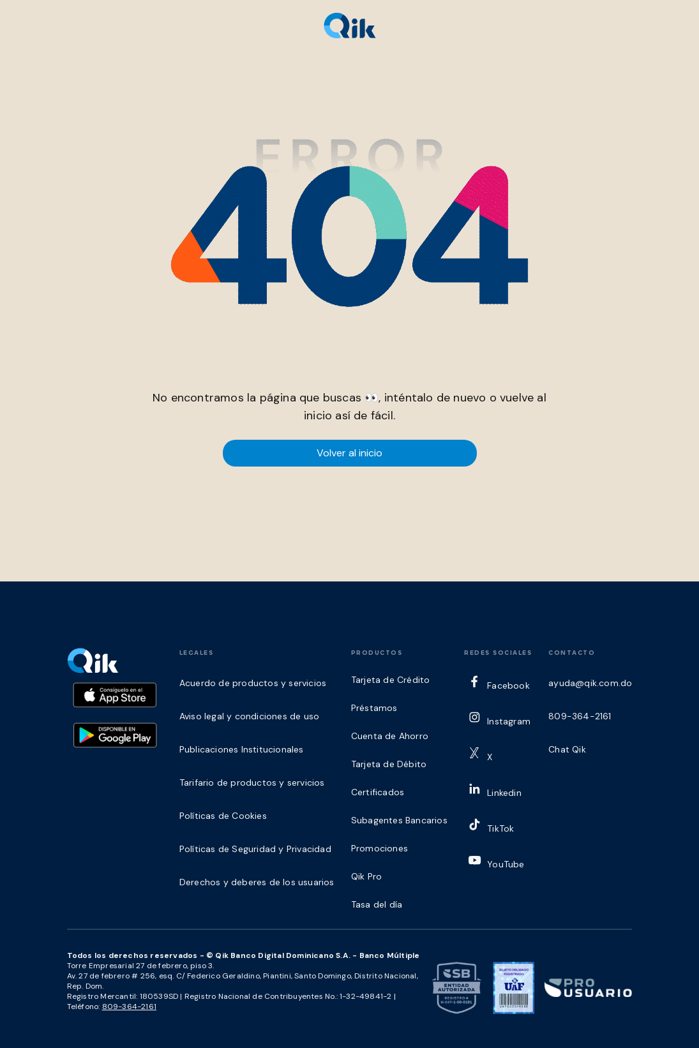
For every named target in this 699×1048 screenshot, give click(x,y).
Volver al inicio (349, 453)
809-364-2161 (129, 1006)
